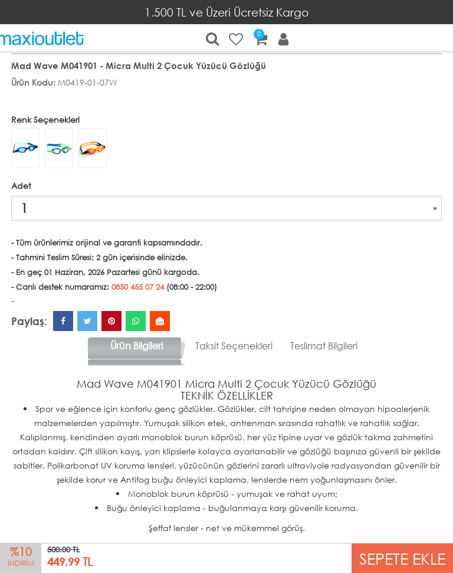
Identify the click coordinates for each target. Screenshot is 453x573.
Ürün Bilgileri (136, 345)
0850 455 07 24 (137, 287)
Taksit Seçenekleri (234, 345)
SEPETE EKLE (402, 558)
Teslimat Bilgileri (323, 345)
